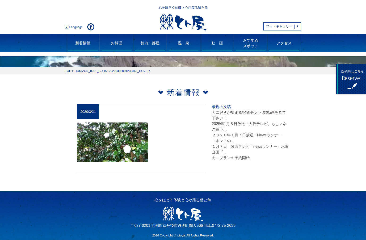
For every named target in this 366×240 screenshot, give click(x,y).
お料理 (116, 43)
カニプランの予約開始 (231, 158)
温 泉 (183, 43)
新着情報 (82, 43)
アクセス (284, 43)
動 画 (217, 43)
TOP (68, 71)
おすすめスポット (250, 43)
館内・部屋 (150, 43)
